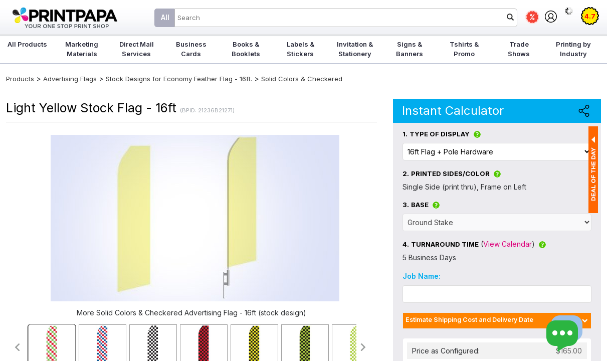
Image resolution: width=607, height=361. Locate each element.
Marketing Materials (81, 49)
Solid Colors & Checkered (301, 79)
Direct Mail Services (136, 49)
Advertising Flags (70, 79)
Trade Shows (519, 49)
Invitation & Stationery (355, 49)
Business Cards (191, 49)
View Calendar (507, 244)
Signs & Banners (409, 49)
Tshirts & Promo (464, 49)
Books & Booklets (246, 49)
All (165, 17)
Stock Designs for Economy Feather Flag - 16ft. (179, 79)
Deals (532, 17)
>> (363, 347)
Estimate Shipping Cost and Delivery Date (469, 319)
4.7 (589, 16)
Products (20, 79)
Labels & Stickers (300, 49)
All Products (27, 44)
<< (17, 347)
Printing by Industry (573, 49)
